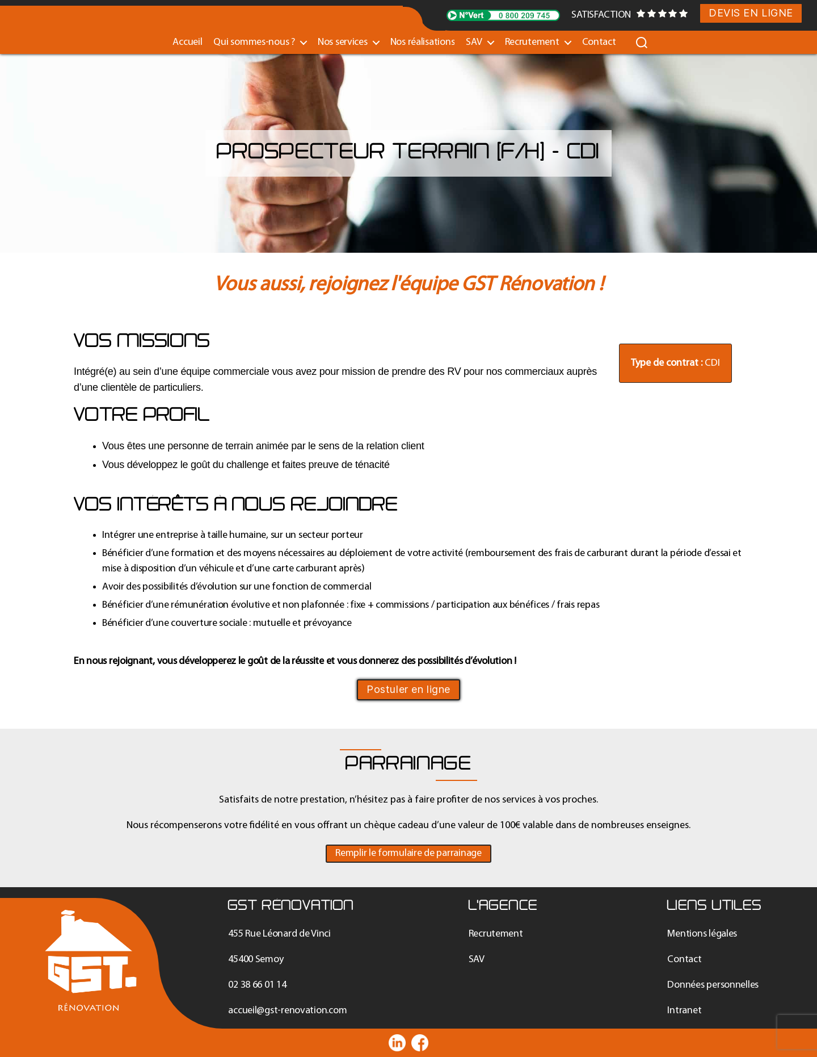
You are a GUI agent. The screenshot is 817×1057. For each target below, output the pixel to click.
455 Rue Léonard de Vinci (279, 934)
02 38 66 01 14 (257, 985)
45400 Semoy (255, 959)
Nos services (343, 42)
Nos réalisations (422, 42)
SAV (474, 42)
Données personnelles (713, 985)
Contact (599, 42)
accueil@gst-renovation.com (287, 1010)
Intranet (684, 1010)
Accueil (187, 42)
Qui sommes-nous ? (253, 42)
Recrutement (532, 42)
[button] (408, 854)
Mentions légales (702, 934)
